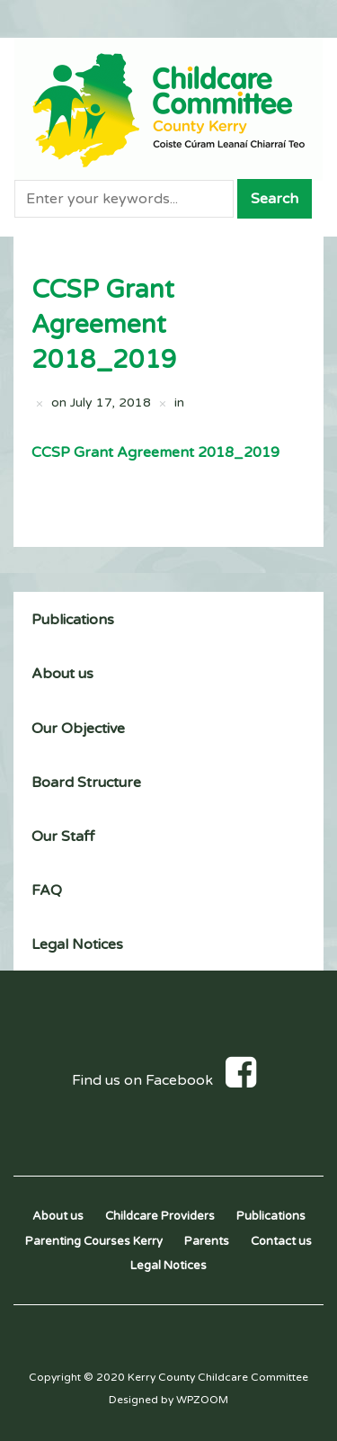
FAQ (46, 891)
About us (62, 674)
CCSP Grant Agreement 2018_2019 (155, 452)
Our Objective (78, 729)
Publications (72, 620)
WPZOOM (202, 1399)
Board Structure (86, 783)
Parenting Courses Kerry (94, 1241)
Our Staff (62, 837)
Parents (206, 1241)
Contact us (281, 1241)
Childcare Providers (160, 1216)
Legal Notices (77, 944)
